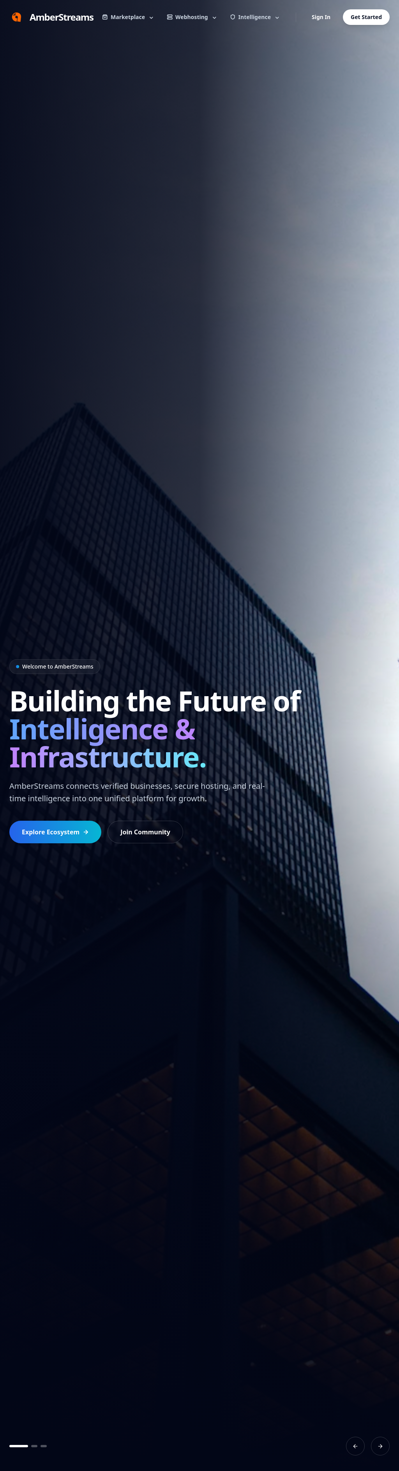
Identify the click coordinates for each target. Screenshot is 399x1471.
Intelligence (255, 17)
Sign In (321, 17)
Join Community (145, 832)
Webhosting (192, 17)
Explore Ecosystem (55, 832)
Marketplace (128, 17)
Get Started (366, 17)
